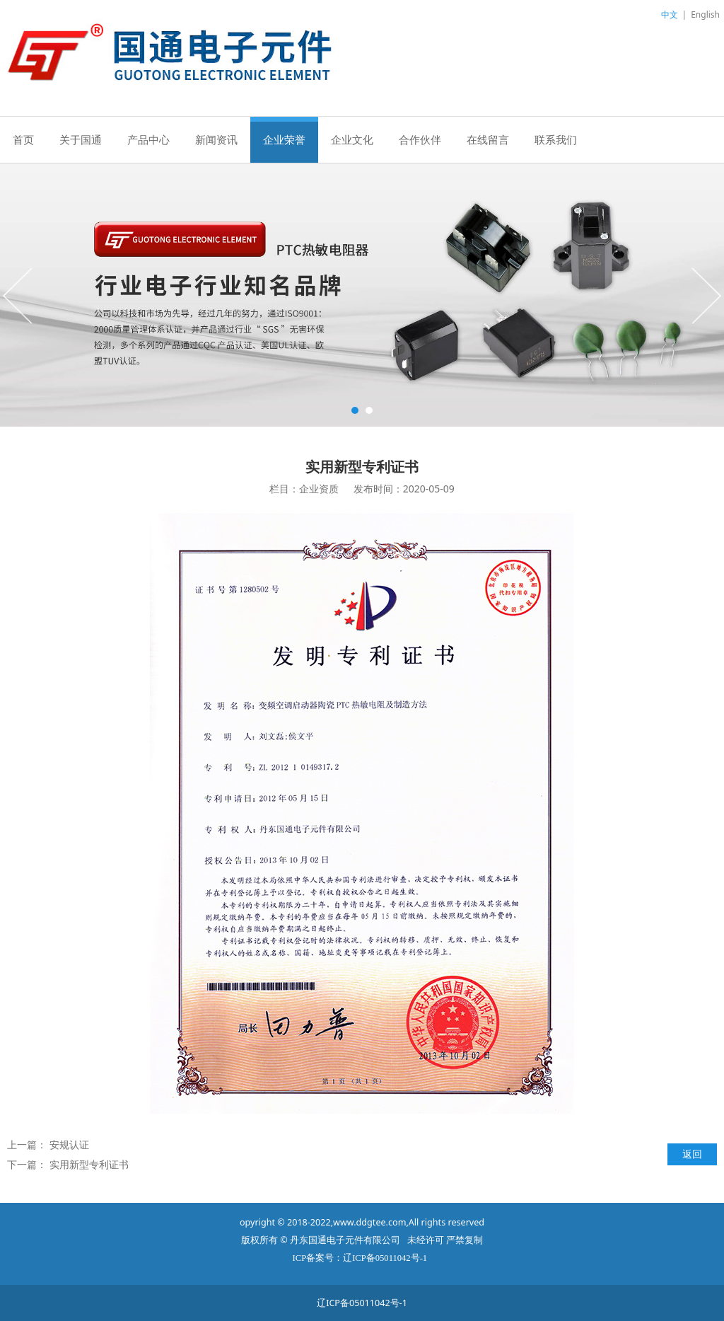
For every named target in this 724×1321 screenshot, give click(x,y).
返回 (692, 1153)
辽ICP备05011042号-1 (362, 1303)
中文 (669, 14)
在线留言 (488, 139)
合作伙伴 (420, 139)
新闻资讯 (216, 139)
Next (705, 295)
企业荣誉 (284, 139)
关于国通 (80, 139)
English (705, 14)
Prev (19, 295)
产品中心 (148, 139)
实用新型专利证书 (89, 1164)
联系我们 (556, 139)
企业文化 (352, 139)
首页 (23, 139)
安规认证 (69, 1144)
